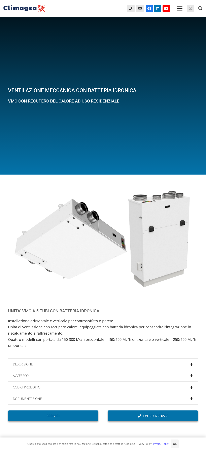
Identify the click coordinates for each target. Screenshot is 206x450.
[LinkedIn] (157, 8)
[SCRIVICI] (53, 415)
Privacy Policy (161, 444)
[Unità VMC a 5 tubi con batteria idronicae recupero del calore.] (103, 239)
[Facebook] (149, 8)
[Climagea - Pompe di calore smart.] (24, 8)
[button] (179, 8)
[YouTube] (166, 8)
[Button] (131, 8)
